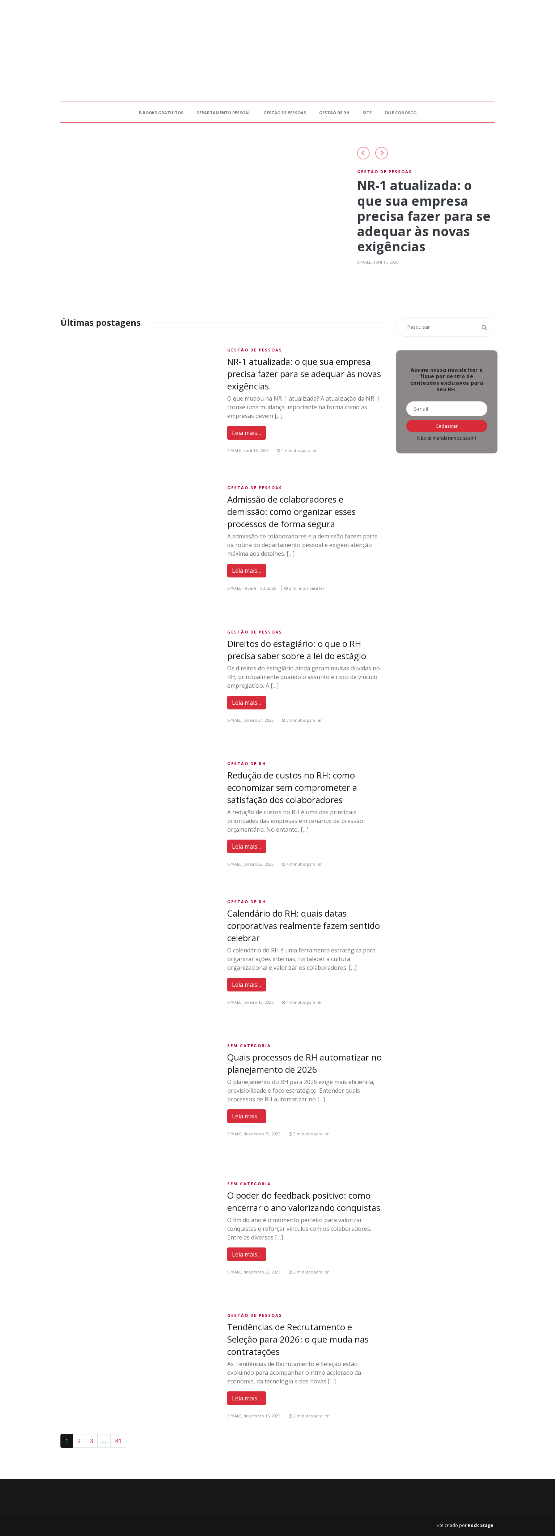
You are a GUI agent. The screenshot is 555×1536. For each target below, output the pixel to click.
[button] (363, 153)
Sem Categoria (249, 1045)
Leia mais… (246, 433)
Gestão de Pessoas (284, 112)
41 (118, 1441)
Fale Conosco (400, 112)
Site (367, 112)
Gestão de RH (334, 112)
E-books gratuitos (161, 112)
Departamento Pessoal (223, 112)
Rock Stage (480, 1525)
